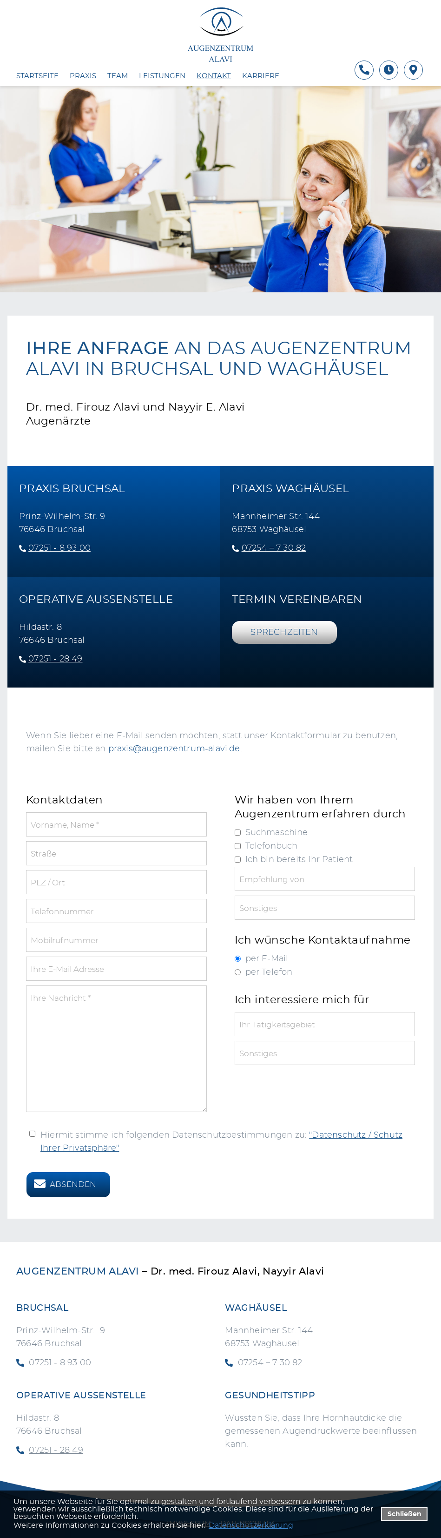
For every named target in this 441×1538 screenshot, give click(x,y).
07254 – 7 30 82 (274, 548)
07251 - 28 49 (51, 659)
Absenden (73, 1184)
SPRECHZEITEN (284, 632)
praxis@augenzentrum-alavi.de (174, 749)
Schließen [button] (404, 1514)
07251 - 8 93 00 (55, 548)
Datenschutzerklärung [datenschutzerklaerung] (251, 1525)
